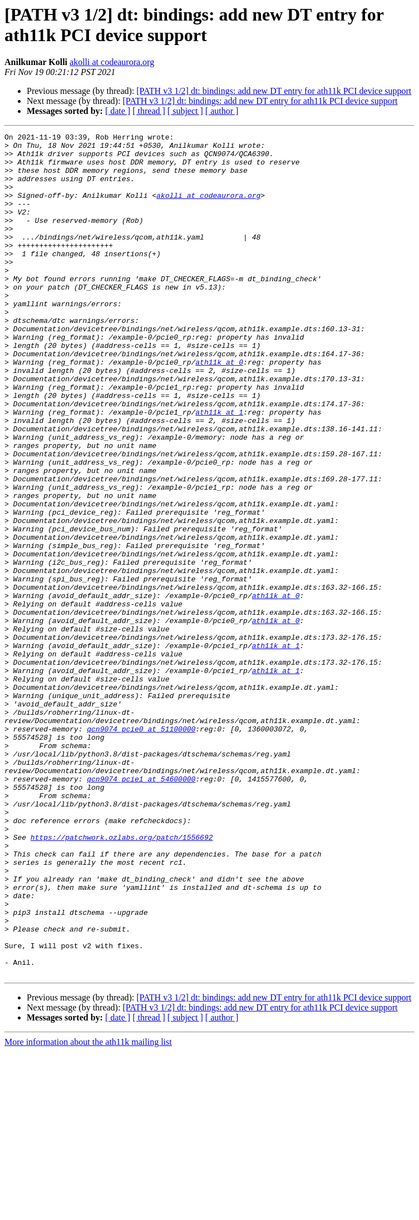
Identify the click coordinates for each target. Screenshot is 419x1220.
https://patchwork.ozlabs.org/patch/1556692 (122, 979)
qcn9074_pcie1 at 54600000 (141, 909)
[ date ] (117, 111)
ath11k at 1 (219, 469)
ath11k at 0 (219, 409)
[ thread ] (148, 111)
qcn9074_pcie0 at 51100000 (141, 849)
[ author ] (222, 111)
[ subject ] (185, 111)
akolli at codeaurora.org (112, 62)
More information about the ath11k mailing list (88, 1210)
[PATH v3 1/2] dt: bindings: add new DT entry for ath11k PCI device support (273, 91)
